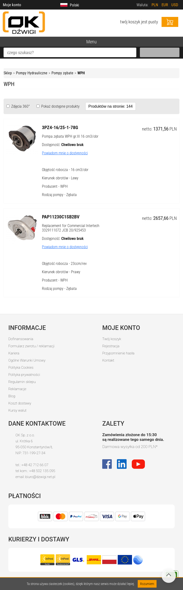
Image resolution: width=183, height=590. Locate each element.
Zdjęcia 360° (20, 106)
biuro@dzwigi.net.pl (40, 477)
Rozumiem (147, 584)
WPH (81, 73)
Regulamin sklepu (22, 382)
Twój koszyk (111, 339)
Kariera (13, 353)
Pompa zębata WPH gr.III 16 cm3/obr (70, 136)
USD (174, 4)
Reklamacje (17, 389)
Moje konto (12, 4)
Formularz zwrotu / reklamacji (31, 346)
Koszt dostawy (19, 403)
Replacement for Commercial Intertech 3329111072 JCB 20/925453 (70, 227)
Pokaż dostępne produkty (60, 106)
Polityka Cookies (20, 367)
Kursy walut (17, 410)
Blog (11, 396)
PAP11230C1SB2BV (61, 217)
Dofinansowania (20, 339)
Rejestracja (110, 346)
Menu (91, 42)
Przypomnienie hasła (118, 353)
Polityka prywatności (24, 375)
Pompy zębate (62, 73)
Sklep (8, 73)
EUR (165, 4)
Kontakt (108, 360)
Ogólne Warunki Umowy (27, 360)
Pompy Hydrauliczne (31, 73)
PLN (155, 4)
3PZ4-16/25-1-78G (60, 127)
